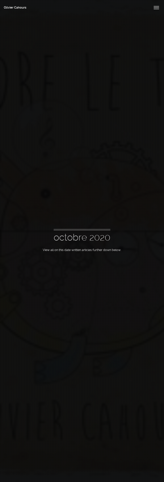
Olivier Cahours (15, 7)
